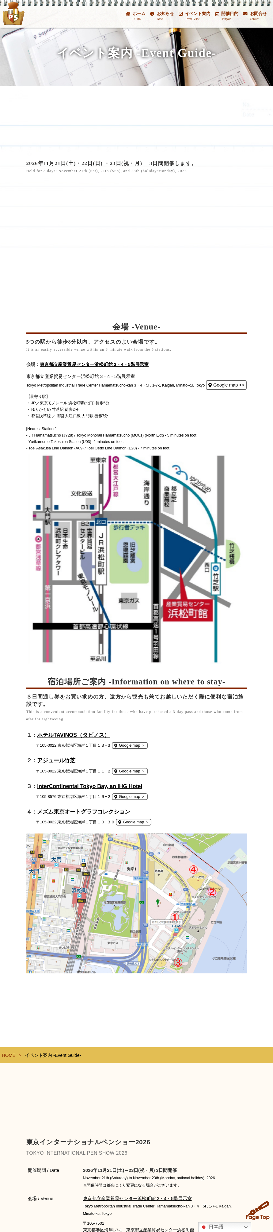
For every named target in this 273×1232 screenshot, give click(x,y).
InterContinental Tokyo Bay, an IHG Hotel (89, 786)
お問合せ (255, 16)
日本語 (211, 1227)
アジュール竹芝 (56, 760)
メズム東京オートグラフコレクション (83, 812)
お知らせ (162, 16)
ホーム (135, 16)
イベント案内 (194, 16)
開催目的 (226, 16)
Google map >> (226, 385)
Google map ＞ (129, 745)
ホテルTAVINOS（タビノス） (73, 735)
